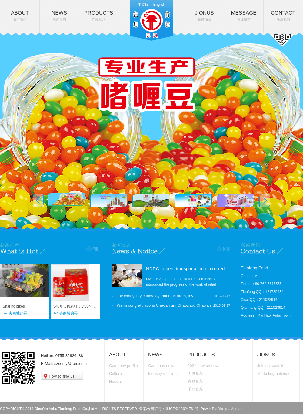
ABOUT (20, 15)
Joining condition (272, 365)
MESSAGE (243, 15)
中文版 (143, 4)
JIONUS (204, 15)
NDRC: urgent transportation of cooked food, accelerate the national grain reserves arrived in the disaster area (188, 268)
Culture (115, 373)
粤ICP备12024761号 (181, 409)
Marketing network (273, 373)
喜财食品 (195, 381)
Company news (161, 365)
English (159, 4)
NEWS (59, 15)
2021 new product (203, 365)
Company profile (123, 365)
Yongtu (223, 409)
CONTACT (283, 15)
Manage (236, 409)
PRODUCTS (98, 15)
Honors (115, 381)
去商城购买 (18, 313)
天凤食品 (195, 373)
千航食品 (195, 389)
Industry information (164, 373)
